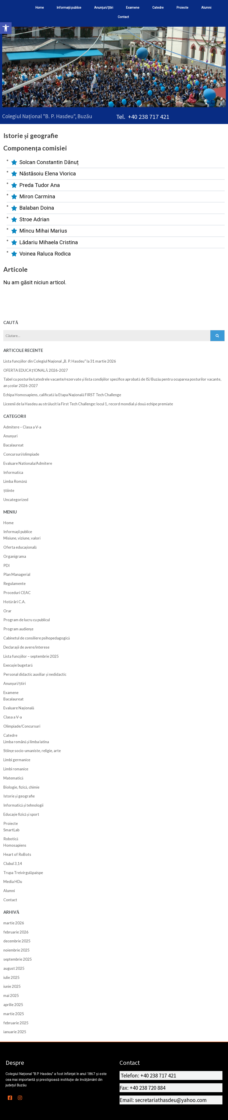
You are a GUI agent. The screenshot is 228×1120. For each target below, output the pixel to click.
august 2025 (13, 968)
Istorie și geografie (19, 796)
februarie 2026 (15, 932)
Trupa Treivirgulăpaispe (23, 872)
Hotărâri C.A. (14, 601)
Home (8, 522)
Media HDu (12, 881)
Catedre (10, 735)
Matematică (13, 778)
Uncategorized (15, 499)
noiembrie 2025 (16, 950)
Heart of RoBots (17, 854)
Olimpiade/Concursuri (21, 726)
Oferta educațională (20, 547)
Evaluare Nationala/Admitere (27, 463)
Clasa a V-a (12, 717)
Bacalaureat (13, 445)
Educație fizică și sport (21, 814)
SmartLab (11, 830)
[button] (6, 28)
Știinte (8, 490)
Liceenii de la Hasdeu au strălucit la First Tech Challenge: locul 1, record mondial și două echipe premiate (88, 404)
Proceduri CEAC (17, 592)
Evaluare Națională (18, 708)
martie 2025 (13, 1013)
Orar (7, 611)
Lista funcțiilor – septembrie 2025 (31, 656)
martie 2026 (13, 923)
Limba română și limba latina (26, 741)
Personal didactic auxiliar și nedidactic (34, 674)
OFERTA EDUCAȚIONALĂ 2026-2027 (35, 370)
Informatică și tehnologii (23, 805)
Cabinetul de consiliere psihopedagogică (36, 638)
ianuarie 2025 (14, 1031)
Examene (10, 692)
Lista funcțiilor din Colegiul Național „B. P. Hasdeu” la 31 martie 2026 (59, 361)
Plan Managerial (16, 574)
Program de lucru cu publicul (26, 619)
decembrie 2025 (17, 941)
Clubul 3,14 (12, 863)
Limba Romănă (15, 481)
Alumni (9, 890)
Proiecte (10, 823)
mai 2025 (11, 995)
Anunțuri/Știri (14, 683)
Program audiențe (18, 629)
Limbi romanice (15, 769)
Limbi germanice (16, 759)
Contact (10, 899)
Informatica (13, 472)
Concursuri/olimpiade (21, 454)
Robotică (10, 838)
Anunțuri (10, 436)
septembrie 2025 (17, 959)
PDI (6, 565)
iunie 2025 (12, 986)
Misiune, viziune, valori (22, 538)
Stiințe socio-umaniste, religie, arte (32, 750)
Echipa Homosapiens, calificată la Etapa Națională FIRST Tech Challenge (62, 394)
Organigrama (14, 556)
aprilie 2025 (13, 1004)
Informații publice (17, 531)
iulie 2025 (11, 977)
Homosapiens (14, 845)
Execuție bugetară (18, 665)
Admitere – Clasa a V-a (22, 427)
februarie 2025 (15, 1023)
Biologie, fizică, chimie (21, 787)
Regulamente (14, 583)
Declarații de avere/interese (26, 647)
